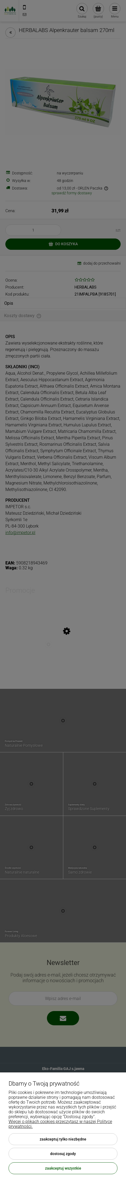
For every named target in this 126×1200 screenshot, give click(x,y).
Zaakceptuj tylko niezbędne (63, 1139)
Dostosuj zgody (63, 1154)
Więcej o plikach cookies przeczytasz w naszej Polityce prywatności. (60, 1124)
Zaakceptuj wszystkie (63, 1168)
